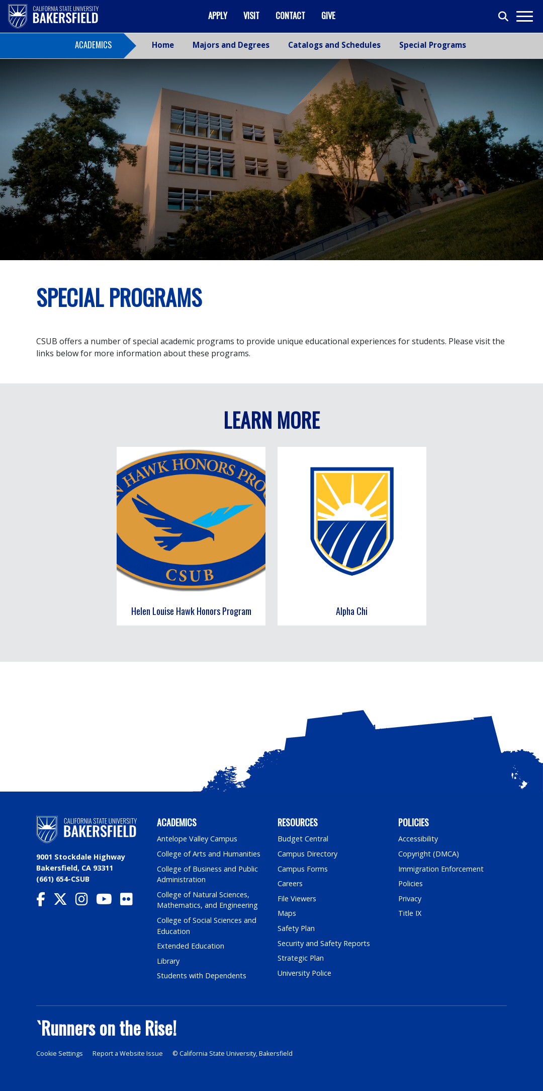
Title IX (409, 913)
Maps (287, 913)
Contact (290, 15)
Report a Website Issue (128, 1053)
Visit (251, 15)
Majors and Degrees (231, 45)
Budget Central (303, 838)
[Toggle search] (503, 17)
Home (163, 45)
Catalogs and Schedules (334, 45)
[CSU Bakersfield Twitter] (64, 901)
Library (168, 961)
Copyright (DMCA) (428, 854)
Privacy (409, 898)
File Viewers (297, 898)
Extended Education (190, 946)
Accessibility (418, 838)
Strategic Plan (301, 958)
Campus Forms (303, 869)
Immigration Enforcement (441, 869)
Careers (290, 883)
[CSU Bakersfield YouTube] (108, 901)
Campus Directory (307, 854)
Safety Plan (296, 928)
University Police (304, 973)
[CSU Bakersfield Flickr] (130, 901)
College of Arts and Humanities (208, 854)
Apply (217, 15)
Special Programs (432, 45)
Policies (410, 883)
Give (328, 15)
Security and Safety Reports (324, 943)
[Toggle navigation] (524, 16)
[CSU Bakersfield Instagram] (85, 901)
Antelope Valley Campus (197, 838)
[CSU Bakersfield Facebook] (44, 901)
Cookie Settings (59, 1053)
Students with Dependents (201, 975)
